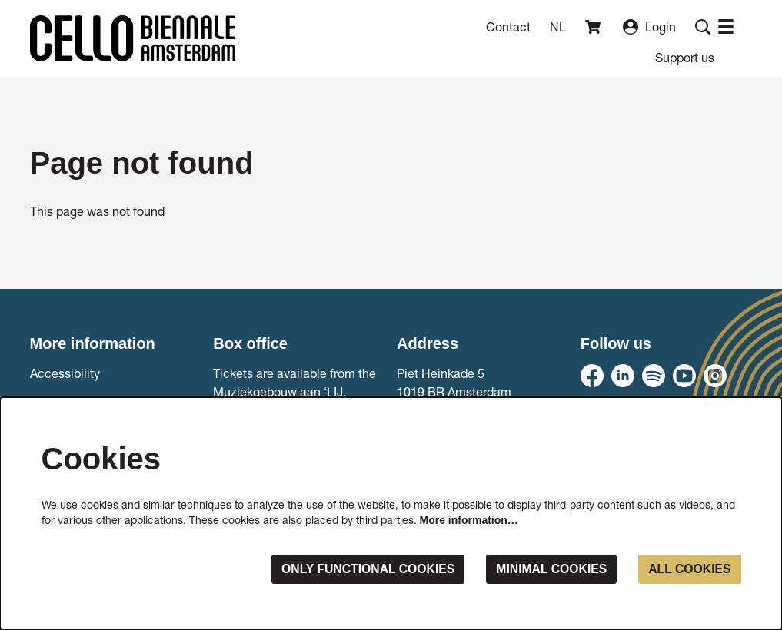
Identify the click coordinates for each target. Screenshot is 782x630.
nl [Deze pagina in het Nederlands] (558, 27)
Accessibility (65, 373)
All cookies (688, 568)
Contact (508, 26)
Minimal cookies (549, 568)
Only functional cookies (363, 568)
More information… (469, 520)
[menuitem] (684, 57)
